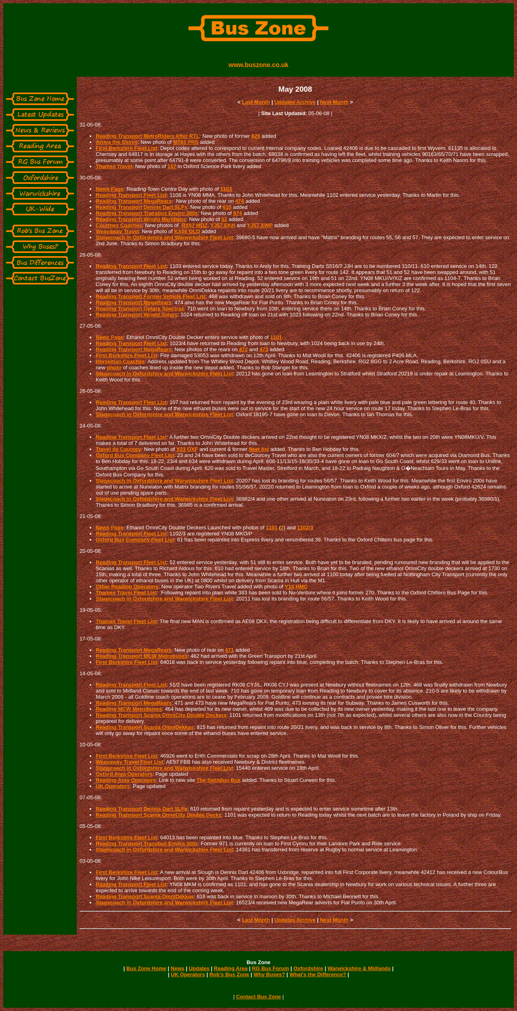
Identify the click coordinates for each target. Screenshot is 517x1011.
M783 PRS (186, 142)
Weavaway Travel (117, 231)
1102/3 (305, 527)
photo (114, 367)
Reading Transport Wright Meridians (141, 219)
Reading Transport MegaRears (134, 201)
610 (227, 207)
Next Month (334, 102)
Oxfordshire (308, 968)
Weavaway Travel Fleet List (129, 762)
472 (243, 349)
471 (229, 650)
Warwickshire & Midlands (359, 968)
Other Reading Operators (127, 586)
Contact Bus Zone (258, 997)
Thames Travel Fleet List (126, 593)
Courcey (130, 449)
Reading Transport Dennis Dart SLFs (141, 207)
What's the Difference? (318, 974)
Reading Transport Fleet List (131, 195)
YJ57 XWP (260, 225)
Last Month (256, 102)
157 (172, 166)
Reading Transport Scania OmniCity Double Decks (158, 815)
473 (263, 349)
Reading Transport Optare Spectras (140, 308)
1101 (276, 337)
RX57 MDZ (194, 225)
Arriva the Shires (117, 142)
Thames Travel (114, 166)
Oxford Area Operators (124, 774)
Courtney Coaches (119, 225)
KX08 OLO (187, 231)
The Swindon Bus (219, 780)
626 (255, 136)
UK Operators (113, 786)
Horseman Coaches (120, 361)
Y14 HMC (296, 586)
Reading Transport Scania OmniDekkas (145, 727)
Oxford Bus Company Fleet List (135, 455)
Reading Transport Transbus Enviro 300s (147, 213)
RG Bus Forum (270, 968)
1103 (226, 189)
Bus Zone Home (146, 968)
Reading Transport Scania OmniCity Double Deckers (161, 715)
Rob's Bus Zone (229, 974)
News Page (110, 189)
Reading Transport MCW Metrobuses (142, 656)
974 (237, 213)
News (178, 968)
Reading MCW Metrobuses (129, 709)
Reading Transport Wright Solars (137, 315)
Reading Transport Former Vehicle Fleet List (151, 296)
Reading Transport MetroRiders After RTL (148, 136)
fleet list (259, 449)
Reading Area (231, 968)
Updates (199, 968)
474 (239, 201)
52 (224, 219)
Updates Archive (294, 102)
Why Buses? (269, 974)
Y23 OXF (187, 449)
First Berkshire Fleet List (126, 148)
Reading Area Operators (126, 780)
